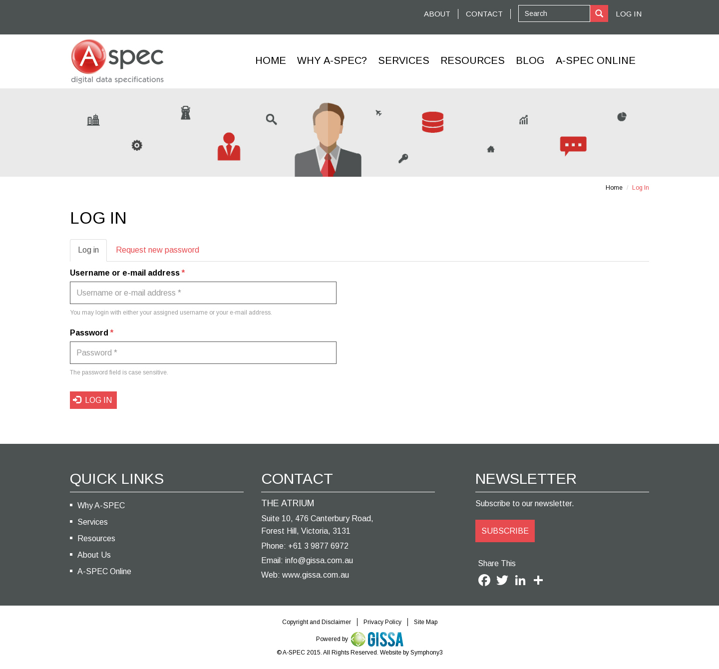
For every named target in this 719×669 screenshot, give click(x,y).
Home (270, 60)
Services (403, 60)
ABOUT (437, 13)
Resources (472, 60)
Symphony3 (426, 652)
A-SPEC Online (104, 571)
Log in (92, 253)
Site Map (425, 622)
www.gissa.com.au (315, 575)
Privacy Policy (382, 622)
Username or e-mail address (127, 273)
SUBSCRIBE (505, 531)
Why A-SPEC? (332, 60)
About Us (94, 555)
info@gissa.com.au (319, 560)
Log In (629, 13)
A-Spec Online (596, 60)
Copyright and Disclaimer (316, 622)
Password (91, 333)
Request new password (157, 250)
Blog (530, 60)
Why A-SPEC (101, 505)
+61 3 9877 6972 (318, 546)
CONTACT (484, 13)
